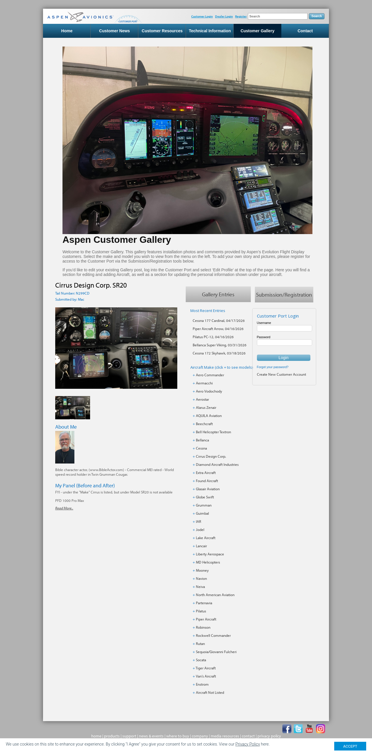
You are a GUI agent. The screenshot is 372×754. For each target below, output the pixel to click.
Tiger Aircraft (206, 668)
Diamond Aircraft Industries (217, 464)
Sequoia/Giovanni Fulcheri (216, 651)
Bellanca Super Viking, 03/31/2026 (219, 345)
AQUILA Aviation (209, 415)
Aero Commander (210, 374)
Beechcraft (204, 423)
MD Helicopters (208, 562)
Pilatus (201, 611)
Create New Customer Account (281, 374)
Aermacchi (204, 383)
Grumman (204, 505)
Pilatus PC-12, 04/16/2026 (213, 336)
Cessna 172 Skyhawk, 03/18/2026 (219, 353)
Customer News (114, 30)
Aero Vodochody (209, 391)
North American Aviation (215, 594)
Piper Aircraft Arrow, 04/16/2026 (218, 328)
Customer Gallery (258, 30)
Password (264, 337)
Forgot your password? (273, 367)
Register (241, 16)
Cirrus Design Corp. (211, 456)
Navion (201, 578)
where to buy (177, 736)
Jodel (200, 529)
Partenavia (204, 602)
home (96, 736)
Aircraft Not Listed (210, 692)
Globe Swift (205, 497)
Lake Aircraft (205, 537)
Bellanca (202, 440)
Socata (201, 659)
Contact (305, 30)
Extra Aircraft (206, 472)
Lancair (201, 545)
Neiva (200, 586)
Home (67, 30)
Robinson (203, 627)
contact (248, 736)
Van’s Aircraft (206, 676)
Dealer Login (224, 16)
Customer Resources (162, 30)
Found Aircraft (207, 480)
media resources (225, 736)
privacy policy (269, 736)
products (112, 736)
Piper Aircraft (206, 619)
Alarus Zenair (206, 407)
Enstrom (202, 684)
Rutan (200, 643)
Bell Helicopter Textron (213, 431)
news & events (151, 736)
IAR (198, 521)
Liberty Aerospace (210, 554)
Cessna (201, 448)
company (200, 736)
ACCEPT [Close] (350, 746)
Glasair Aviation (208, 488)
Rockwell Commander (213, 635)
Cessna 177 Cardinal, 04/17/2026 (219, 320)
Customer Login (202, 16)
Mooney (202, 570)
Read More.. (64, 508)
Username (264, 323)
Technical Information (210, 30)
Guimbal (202, 513)
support (129, 736)
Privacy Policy (247, 744)
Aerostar (202, 399)
